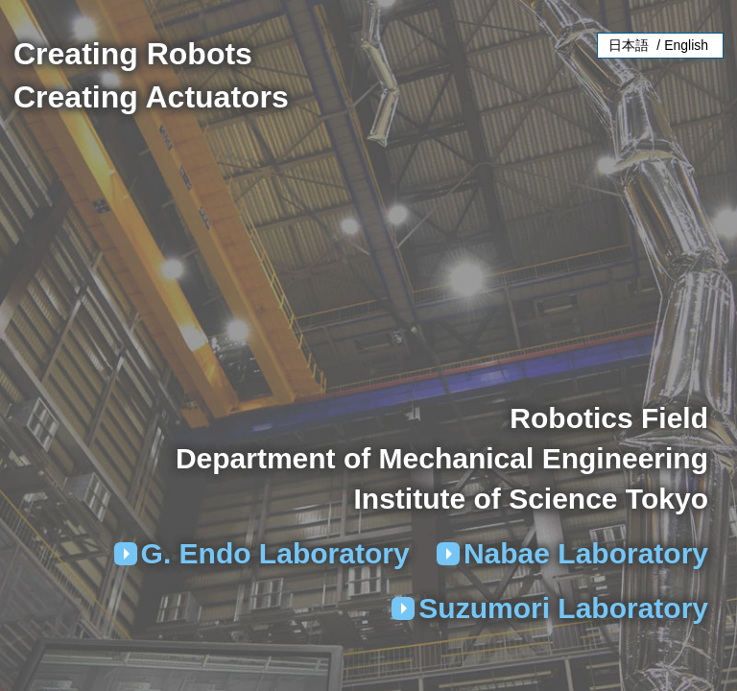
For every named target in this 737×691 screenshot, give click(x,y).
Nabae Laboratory (586, 553)
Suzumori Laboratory (563, 608)
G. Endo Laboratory (275, 553)
